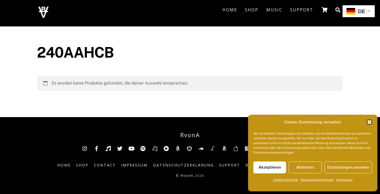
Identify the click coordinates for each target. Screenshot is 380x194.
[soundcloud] (201, 148)
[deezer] (154, 148)
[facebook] (96, 148)
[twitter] (120, 148)
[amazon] (178, 148)
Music (274, 10)
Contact (105, 165)
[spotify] (143, 148)
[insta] (85, 148)
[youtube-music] (166, 148)
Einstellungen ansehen (348, 167)
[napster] (189, 148)
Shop (251, 10)
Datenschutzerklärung (317, 180)
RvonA (187, 175)
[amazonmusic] (224, 148)
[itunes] (247, 148)
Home (229, 10)
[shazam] (212, 148)
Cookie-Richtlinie (285, 180)
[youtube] (131, 148)
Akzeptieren (270, 167)
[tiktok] (108, 148)
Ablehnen (305, 167)
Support (301, 10)
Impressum (344, 180)
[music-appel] (236, 148)
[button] (369, 122)
